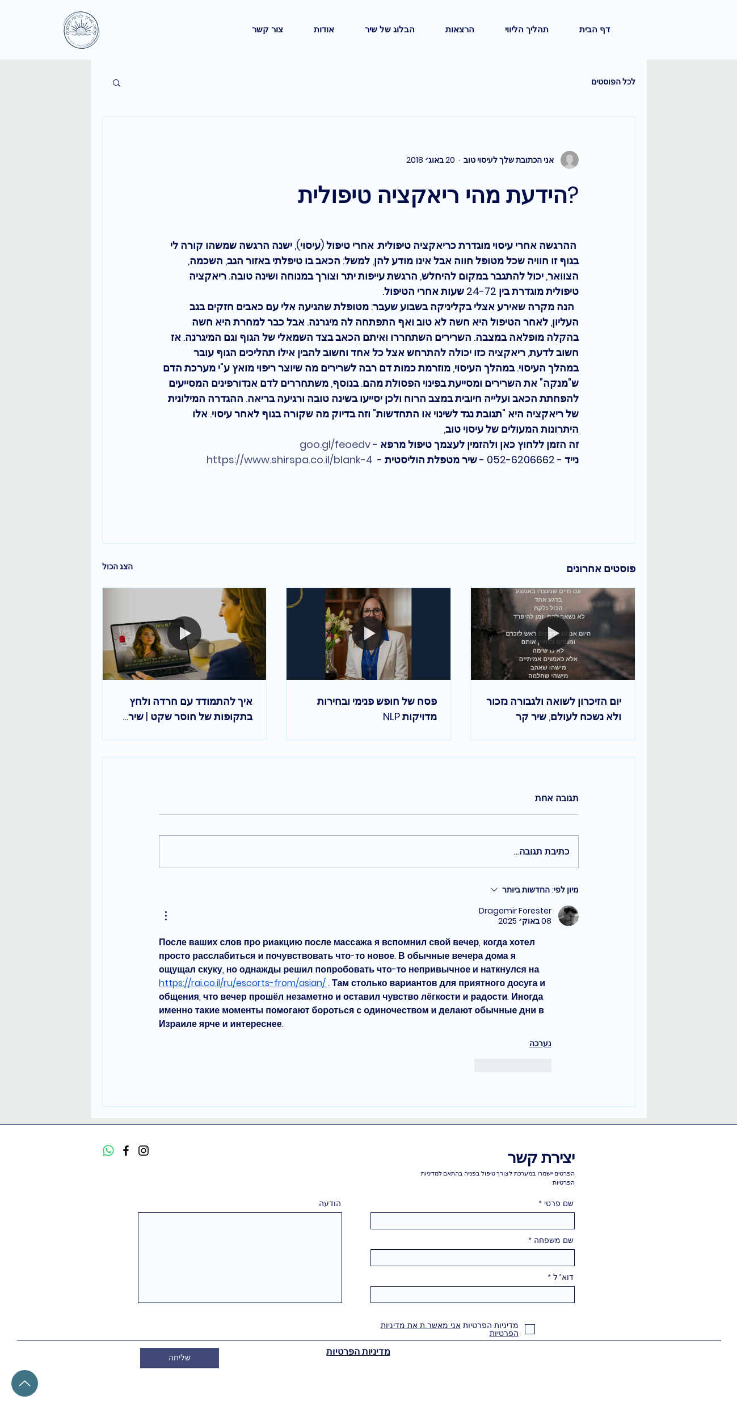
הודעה (330, 1203)
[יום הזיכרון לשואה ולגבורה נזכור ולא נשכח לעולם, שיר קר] (553, 634)
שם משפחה (554, 1240)
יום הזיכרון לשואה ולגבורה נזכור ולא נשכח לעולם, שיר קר (553, 709)
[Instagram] (143, 1150)
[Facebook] (126, 1150)
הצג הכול (117, 566)
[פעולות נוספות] (165, 916)
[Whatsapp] (108, 1150)
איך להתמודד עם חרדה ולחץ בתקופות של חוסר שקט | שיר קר (190, 709)
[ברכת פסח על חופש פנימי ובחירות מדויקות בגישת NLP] (368, 634)
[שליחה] (179, 1358)
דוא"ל (563, 1277)
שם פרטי (559, 1203)
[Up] (24, 1383)
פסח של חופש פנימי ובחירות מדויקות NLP (377, 709)
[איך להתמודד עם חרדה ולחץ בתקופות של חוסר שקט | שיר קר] (185, 634)
